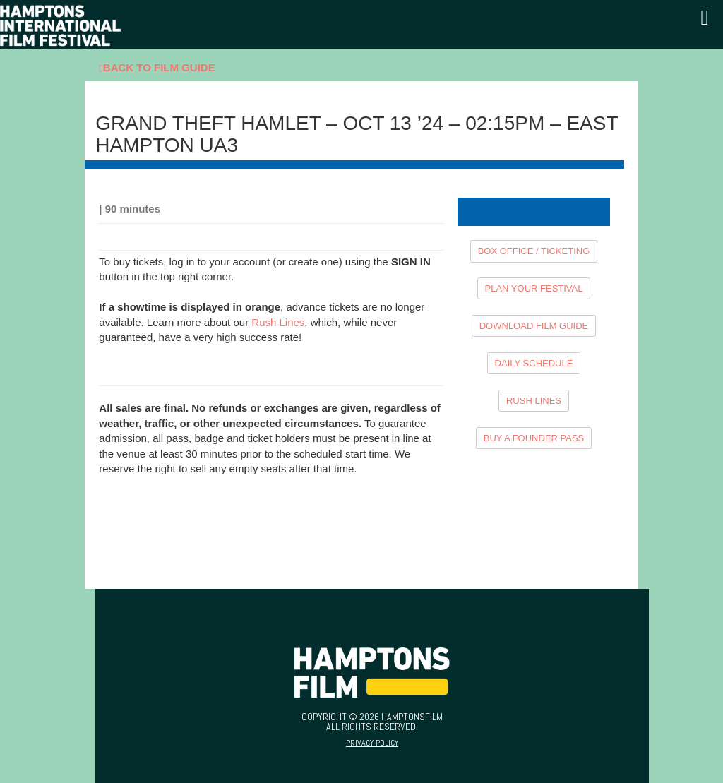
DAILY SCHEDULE (534, 363)
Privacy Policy (372, 742)
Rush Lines (277, 322)
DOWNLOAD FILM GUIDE (534, 326)
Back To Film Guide (157, 67)
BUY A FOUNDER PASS (534, 438)
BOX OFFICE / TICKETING (534, 251)
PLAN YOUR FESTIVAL (534, 288)
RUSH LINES (533, 400)
